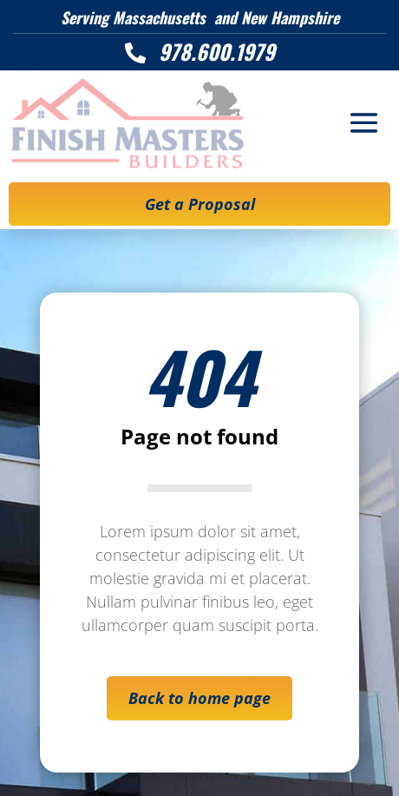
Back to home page (199, 697)
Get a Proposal (200, 204)
